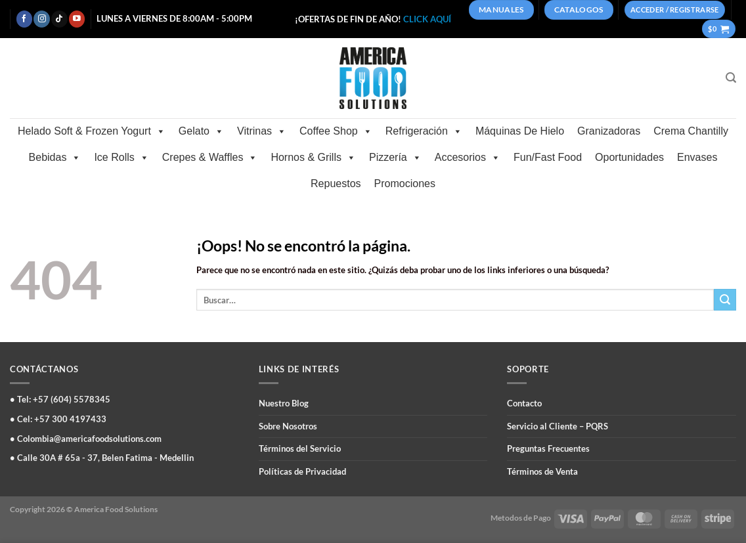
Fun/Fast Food (548, 157)
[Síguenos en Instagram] (41, 19)
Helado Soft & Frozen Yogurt (91, 131)
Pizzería (395, 157)
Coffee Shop (335, 131)
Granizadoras (608, 131)
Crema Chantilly (690, 131)
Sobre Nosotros (288, 426)
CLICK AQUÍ (427, 19)
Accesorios (467, 157)
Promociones (404, 183)
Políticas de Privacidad (302, 471)
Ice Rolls (121, 157)
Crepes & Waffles (210, 157)
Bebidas (55, 157)
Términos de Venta (542, 471)
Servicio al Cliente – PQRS (557, 426)
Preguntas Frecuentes (548, 448)
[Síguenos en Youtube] (77, 19)
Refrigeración (423, 131)
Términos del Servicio (300, 448)
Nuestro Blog (284, 403)
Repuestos (336, 183)
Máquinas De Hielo (519, 131)
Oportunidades (629, 157)
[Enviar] (725, 300)
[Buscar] (731, 78)
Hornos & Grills (313, 157)
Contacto (524, 403)
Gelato (201, 131)
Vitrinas (261, 131)
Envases (697, 157)
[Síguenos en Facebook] (24, 19)
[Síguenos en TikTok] (59, 19)
